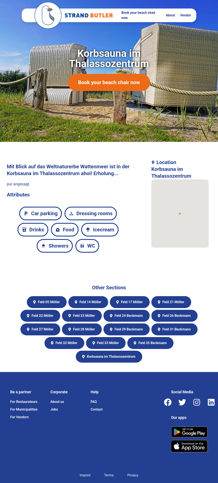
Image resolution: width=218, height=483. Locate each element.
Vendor (185, 15)
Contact (97, 409)
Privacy (132, 475)
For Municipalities (23, 409)
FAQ (94, 402)
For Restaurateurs (23, 402)
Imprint (85, 475)
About (170, 15)
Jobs (54, 409)
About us (57, 402)
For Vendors (19, 417)
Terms (109, 475)
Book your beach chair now (138, 15)
